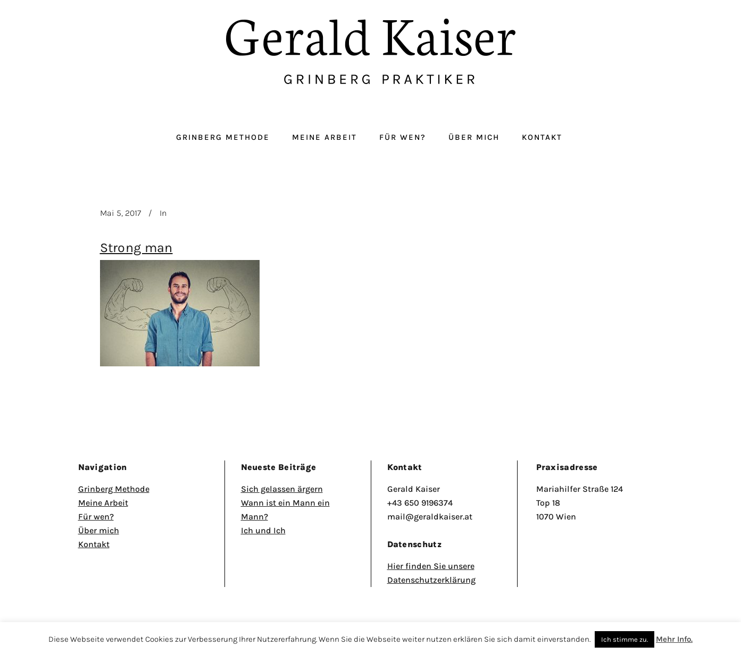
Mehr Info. (674, 639)
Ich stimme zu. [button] (624, 639)
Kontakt (94, 544)
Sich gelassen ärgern (282, 489)
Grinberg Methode (113, 489)
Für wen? (96, 517)
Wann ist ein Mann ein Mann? (285, 510)
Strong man (136, 247)
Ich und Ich (263, 530)
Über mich (98, 530)
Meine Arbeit (103, 503)
